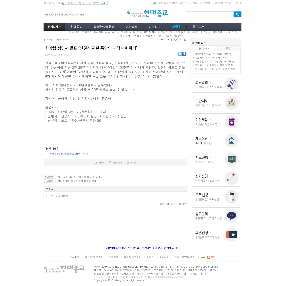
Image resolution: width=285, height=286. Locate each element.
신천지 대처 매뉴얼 (58, 196)
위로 (182, 203)
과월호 (51, 39)
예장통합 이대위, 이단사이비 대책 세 (213, 53)
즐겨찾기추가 (54, 2)
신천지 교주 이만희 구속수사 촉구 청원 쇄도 (79, 177)
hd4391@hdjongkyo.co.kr (169, 276)
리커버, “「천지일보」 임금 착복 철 (214, 65)
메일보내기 (115, 162)
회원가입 (162, 2)
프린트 (99, 162)
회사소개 (74, 257)
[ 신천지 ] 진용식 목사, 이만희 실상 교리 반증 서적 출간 (86, 116)
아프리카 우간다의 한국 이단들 (211, 57)
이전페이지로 (167, 203)
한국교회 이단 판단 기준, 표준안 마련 (215, 68)
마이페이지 (173, 2)
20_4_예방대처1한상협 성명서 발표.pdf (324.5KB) (67, 153)
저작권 (150, 257)
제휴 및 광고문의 (132, 257)
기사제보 (193, 2)
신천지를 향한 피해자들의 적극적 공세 (75, 181)
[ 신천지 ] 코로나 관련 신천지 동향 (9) (73, 120)
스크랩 (131, 162)
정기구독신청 (204, 2)
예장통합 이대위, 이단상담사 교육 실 (215, 61)
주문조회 (237, 2)
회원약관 (113, 257)
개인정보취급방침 (94, 257)
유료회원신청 (217, 2)
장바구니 (228, 2)
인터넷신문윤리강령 (185, 257)
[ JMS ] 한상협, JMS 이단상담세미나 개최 (76, 111)
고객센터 (183, 2)
